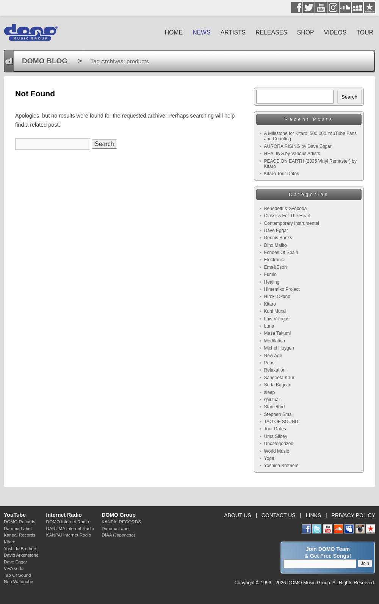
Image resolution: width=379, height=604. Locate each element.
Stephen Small (279, 414)
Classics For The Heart (287, 215)
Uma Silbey (275, 436)
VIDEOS (335, 32)
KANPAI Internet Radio (68, 534)
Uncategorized (278, 443)
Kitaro (270, 304)
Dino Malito (275, 245)
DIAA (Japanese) (118, 534)
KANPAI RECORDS (121, 521)
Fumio (270, 274)
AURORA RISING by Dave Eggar (298, 146)
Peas (269, 363)
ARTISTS (233, 32)
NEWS (202, 32)
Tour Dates (275, 428)
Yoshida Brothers (281, 465)
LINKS (313, 515)
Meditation (274, 341)
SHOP (305, 32)
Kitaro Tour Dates (281, 173)
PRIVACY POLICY (353, 515)
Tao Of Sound (17, 575)
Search (349, 97)
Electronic (274, 259)
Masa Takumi (277, 333)
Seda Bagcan (277, 385)
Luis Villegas (277, 319)
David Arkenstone (21, 554)
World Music (276, 451)
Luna (269, 326)
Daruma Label (17, 528)
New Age (273, 355)
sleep (269, 392)
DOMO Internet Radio (67, 521)
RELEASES (271, 32)
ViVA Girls (13, 568)
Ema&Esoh (275, 267)
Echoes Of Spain (281, 252)
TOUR (364, 32)
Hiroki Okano (277, 296)
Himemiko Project (282, 289)
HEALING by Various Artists (292, 153)
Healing (272, 282)
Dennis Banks (278, 237)
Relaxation (275, 370)
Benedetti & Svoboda (285, 208)
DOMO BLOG (44, 61)
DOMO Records (19, 521)
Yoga (269, 458)
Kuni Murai (275, 311)
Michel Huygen (279, 348)
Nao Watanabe (18, 581)
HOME (174, 32)
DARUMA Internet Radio (70, 528)
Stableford (274, 406)
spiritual (272, 399)
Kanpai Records (19, 534)
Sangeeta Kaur (279, 377)
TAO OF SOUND (281, 421)
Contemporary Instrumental (291, 223)
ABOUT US (237, 515)
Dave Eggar (276, 230)
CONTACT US (279, 515)
